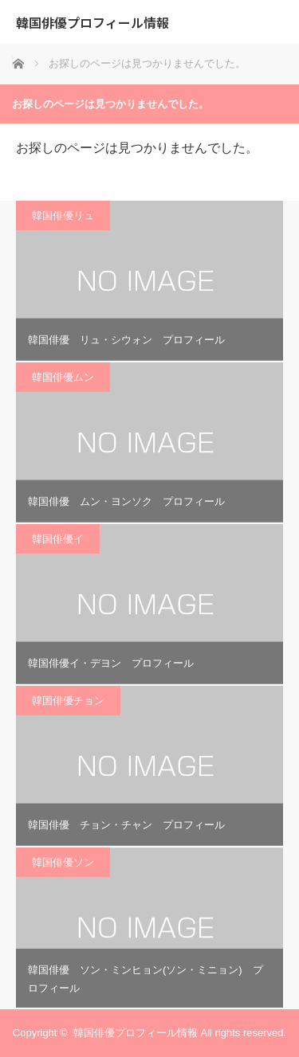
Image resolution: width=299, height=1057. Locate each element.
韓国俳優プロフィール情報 (92, 22)
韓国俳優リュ (63, 215)
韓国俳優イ (58, 539)
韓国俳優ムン (63, 377)
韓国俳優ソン (63, 862)
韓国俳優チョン (68, 701)
